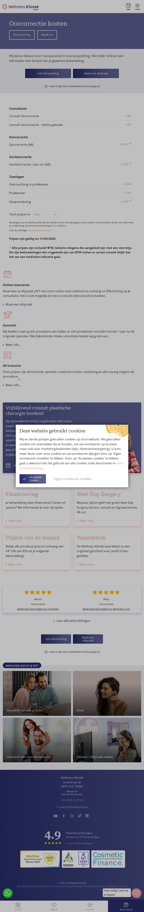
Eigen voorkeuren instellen (73, 479)
